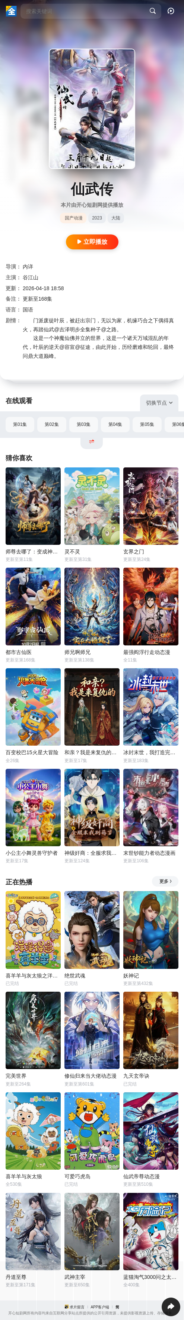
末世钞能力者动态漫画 (149, 853)
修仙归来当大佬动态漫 (90, 1076)
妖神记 (131, 976)
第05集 (147, 424)
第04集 (115, 424)
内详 (28, 267)
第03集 (84, 424)
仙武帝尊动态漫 (141, 1176)
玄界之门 (133, 552)
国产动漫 (74, 218)
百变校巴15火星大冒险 (32, 752)
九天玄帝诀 (136, 1076)
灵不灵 (72, 552)
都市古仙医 (19, 652)
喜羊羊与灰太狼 (24, 1176)
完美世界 (16, 1076)
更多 (165, 881)
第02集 (51, 424)
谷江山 (30, 277)
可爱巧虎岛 (77, 1176)
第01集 (20, 424)
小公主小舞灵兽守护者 (32, 853)
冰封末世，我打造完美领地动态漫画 (150, 752)
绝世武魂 (74, 976)
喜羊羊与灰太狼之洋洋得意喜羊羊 (33, 976)
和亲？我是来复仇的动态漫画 (92, 752)
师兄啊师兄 (77, 652)
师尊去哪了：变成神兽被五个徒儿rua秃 (33, 552)
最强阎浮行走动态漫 (146, 652)
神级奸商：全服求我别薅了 (92, 853)
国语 (28, 310)
